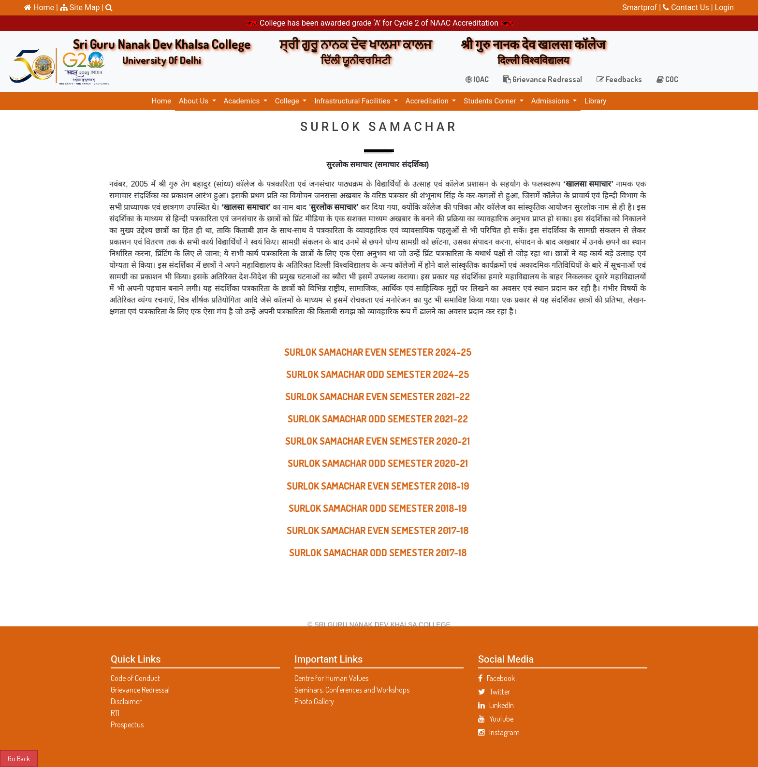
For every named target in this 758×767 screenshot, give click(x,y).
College (288, 101)
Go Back (19, 758)
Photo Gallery (314, 701)
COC (667, 79)
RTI (115, 713)
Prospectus (127, 724)
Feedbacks (619, 79)
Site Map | (82, 7)
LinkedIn (496, 705)
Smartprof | (642, 7)
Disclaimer (126, 701)
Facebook (496, 678)
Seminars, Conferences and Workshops (351, 690)
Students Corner (491, 101)
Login (724, 7)
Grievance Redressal (542, 79)
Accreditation (428, 101)
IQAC (477, 79)
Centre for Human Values (331, 678)
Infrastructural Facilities (353, 101)
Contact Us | (688, 7)
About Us (194, 101)
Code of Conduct (135, 678)
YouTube (495, 719)
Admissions (551, 101)
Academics (243, 101)
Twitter (494, 691)
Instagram (499, 732)
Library (595, 101)
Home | (41, 7)
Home (161, 101)
